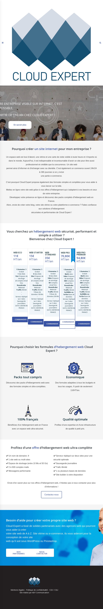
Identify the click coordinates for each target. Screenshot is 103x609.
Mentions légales (18, 590)
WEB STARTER (36, 252)
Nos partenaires (19, 553)
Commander (21, 319)
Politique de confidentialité (37, 590)
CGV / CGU (53, 590)
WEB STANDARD (50, 253)
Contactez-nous (51, 495)
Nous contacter (41, 553)
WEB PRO (65, 252)
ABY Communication (40, 592)
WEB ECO (17, 252)
